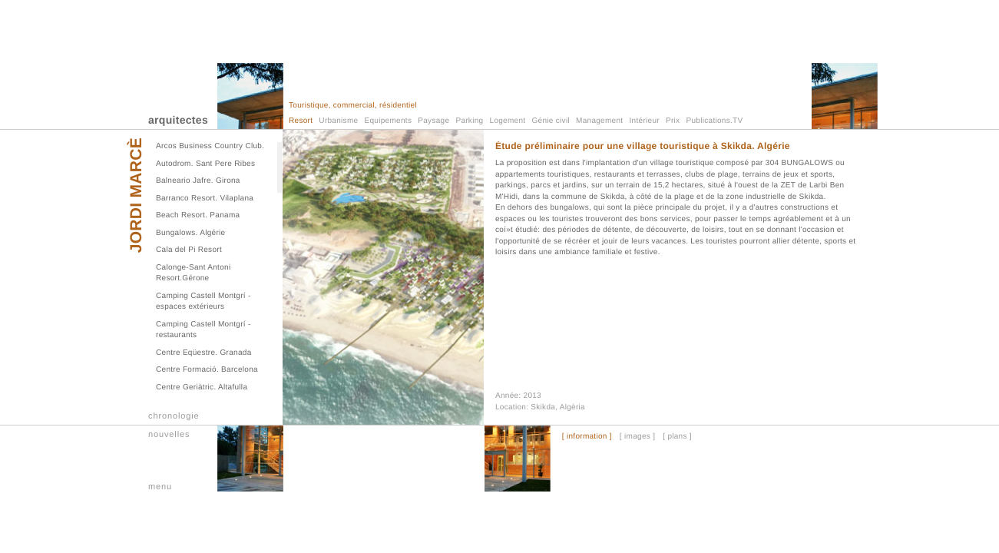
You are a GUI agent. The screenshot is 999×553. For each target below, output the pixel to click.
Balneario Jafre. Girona (198, 181)
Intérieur (645, 121)
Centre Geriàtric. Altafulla (201, 387)
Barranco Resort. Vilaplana (204, 198)
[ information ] (587, 437)
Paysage (433, 121)
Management (599, 121)
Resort (301, 121)
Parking (469, 121)
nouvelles (169, 434)
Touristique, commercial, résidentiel (353, 105)
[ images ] (637, 437)
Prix (673, 121)
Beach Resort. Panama (198, 215)
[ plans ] (677, 437)
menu (160, 487)
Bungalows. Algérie (190, 233)
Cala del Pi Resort (189, 250)
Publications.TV (714, 121)
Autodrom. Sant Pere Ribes (205, 164)
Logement (508, 121)
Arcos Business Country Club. (210, 146)
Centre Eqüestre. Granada (204, 353)
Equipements (388, 121)
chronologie (174, 416)
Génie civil (551, 121)
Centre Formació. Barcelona (207, 370)
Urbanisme (338, 121)
